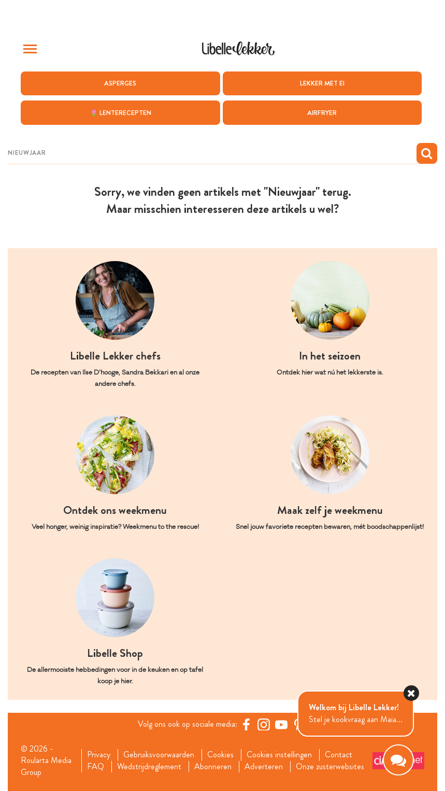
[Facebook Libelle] (246, 724)
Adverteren (264, 766)
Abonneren (213, 766)
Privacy (98, 754)
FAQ (95, 766)
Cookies (220, 754)
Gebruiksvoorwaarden (158, 754)
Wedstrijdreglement (149, 766)
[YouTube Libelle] (281, 724)
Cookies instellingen (279, 754)
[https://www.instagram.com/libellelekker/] (263, 724)
